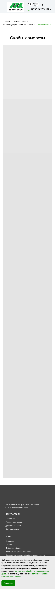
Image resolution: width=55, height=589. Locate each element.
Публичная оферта (13, 548)
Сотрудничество (12, 529)
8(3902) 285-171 (40, 9)
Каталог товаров (21, 21)
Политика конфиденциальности (19, 552)
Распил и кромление (14, 522)
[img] (15, 7)
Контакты (9, 545)
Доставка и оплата (13, 526)
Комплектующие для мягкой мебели (18, 24)
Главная (6, 21)
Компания (10, 541)
